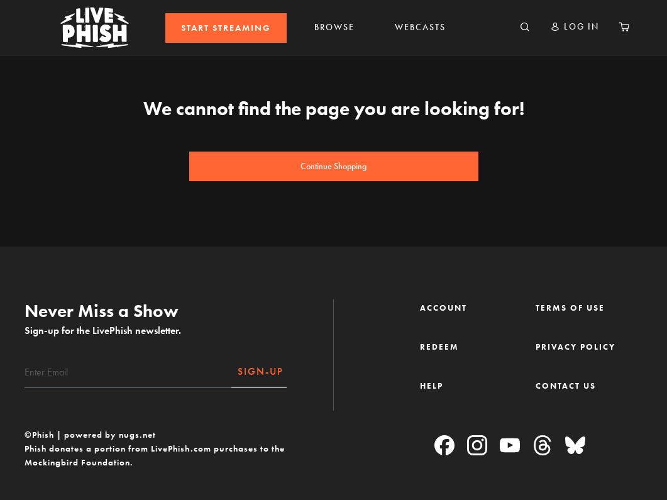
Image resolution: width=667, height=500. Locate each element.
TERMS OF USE (570, 308)
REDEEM (439, 347)
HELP (431, 386)
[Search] (525, 27)
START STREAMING (226, 28)
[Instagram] (477, 446)
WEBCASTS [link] (420, 27)
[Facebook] (444, 446)
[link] (226, 28)
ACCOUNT (443, 308)
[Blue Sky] (575, 446)
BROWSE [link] (334, 27)
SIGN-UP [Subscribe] (261, 371)
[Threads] (542, 446)
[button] (574, 26)
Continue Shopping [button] (333, 166)
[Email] (128, 372)
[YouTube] (510, 446)
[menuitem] (226, 28)
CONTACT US (566, 386)
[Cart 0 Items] (624, 27)
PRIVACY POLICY (575, 347)
